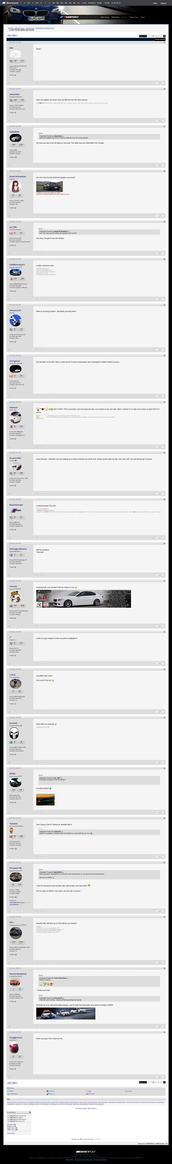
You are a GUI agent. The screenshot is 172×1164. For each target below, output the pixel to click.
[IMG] (9, 1128)
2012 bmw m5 (11, 1102)
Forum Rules (11, 1133)
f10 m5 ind (143, 1102)
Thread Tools (159, 39)
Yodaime (13, 823)
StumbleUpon (13, 1094)
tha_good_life (15, 868)
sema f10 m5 (93, 1104)
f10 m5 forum (135, 1102)
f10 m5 (128, 1102)
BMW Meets (115, 17)
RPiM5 (12, 773)
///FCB (12, 675)
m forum (25, 1104)
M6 (70, 3)
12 (15, 848)
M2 (53, 3)
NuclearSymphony (18, 974)
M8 (74, 3)
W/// (11, 922)
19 (15, 157)
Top (166, 1143)
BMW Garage (105, 17)
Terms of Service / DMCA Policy (83, 1159)
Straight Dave (15, 1037)
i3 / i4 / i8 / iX (116, 3)
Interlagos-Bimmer (18, 549)
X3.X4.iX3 (91, 3)
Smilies (9, 1126)
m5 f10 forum (44, 1104)
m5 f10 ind (62, 1104)
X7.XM (107, 3)
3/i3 (28, 3)
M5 (66, 3)
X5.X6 (99, 3)
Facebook (52, 1091)
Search (142, 17)
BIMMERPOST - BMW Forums (155, 1143)
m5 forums (76, 1104)
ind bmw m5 (11, 1104)
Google (130, 1091)
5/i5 (37, 3)
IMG (11, 48)
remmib (13, 586)
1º (10, 637)
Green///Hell (15, 458)
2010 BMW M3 (14, 904)
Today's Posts (133, 17)
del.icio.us (52, 1094)
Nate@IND (14, 132)
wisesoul (13, 407)
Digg (89, 1091)
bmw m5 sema (121, 1102)
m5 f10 (37, 1104)
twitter (11, 1091)
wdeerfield (14, 94)
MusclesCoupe (16, 505)
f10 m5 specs (160, 1102)
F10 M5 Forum (30, 28)
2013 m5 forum (46, 1102)
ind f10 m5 (19, 1104)
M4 (62, 3)
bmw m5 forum (92, 1102)
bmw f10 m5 (55, 1102)
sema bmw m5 (84, 1104)
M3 (58, 3)
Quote (160, 83)
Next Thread (91, 1108)
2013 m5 (38, 1102)
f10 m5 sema (151, 1102)
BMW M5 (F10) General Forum (45, 28)
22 (15, 897)
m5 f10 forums (53, 1104)
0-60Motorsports (17, 264)
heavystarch (15, 310)
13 (15, 954)
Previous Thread (81, 1108)
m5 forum (69, 1104)
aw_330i (13, 227)
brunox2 (13, 723)
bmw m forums (74, 1102)
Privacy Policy (69, 1159)
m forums (32, 1104)
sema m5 (101, 1104)
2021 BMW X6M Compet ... (18, 902)
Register (163, 3)
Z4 (78, 3)
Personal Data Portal (100, 1159)
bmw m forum (64, 1102)
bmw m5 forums (103, 1102)
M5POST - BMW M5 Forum (16, 28)
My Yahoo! (91, 1094)
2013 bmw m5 (31, 1102)
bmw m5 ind (112, 1102)
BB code (9, 1124)
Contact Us (141, 1143)
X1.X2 (84, 3)
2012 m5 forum (21, 1102)
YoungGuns (14, 361)
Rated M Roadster (17, 176)
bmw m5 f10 (83, 1102)
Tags (8, 1099)
